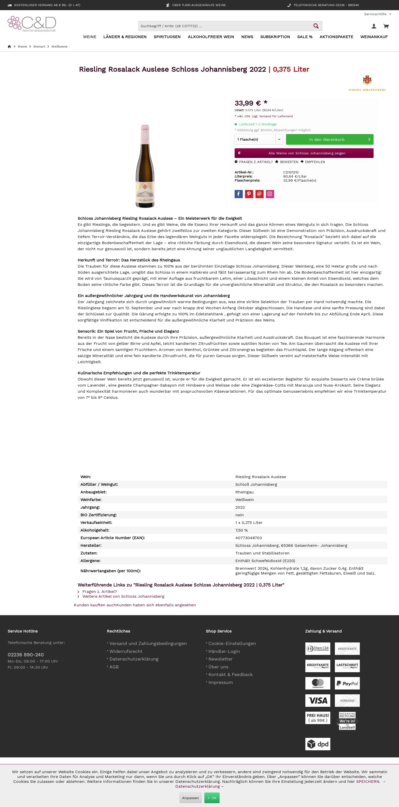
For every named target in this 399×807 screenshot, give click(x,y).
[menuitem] (375, 14)
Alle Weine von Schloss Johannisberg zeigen (292, 152)
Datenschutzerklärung (134, 659)
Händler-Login (224, 651)
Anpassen (190, 798)
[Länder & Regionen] (125, 37)
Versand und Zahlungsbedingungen (148, 643)
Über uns (218, 666)
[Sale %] (305, 37)
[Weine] (89, 37)
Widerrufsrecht (125, 651)
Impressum (220, 682)
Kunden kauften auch (95, 605)
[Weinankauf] (374, 37)
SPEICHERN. (369, 781)
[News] (247, 37)
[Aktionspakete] (336, 37)
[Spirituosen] (167, 37)
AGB (114, 666)
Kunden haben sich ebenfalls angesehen (156, 605)
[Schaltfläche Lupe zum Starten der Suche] (316, 25)
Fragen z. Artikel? (254, 162)
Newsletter (220, 659)
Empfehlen (313, 162)
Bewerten (286, 162)
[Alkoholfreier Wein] (211, 37)
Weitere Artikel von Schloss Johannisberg (121, 596)
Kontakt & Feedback (230, 674)
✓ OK (212, 798)
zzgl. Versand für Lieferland (272, 116)
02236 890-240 (26, 655)
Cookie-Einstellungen (232, 643)
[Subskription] (275, 37)
